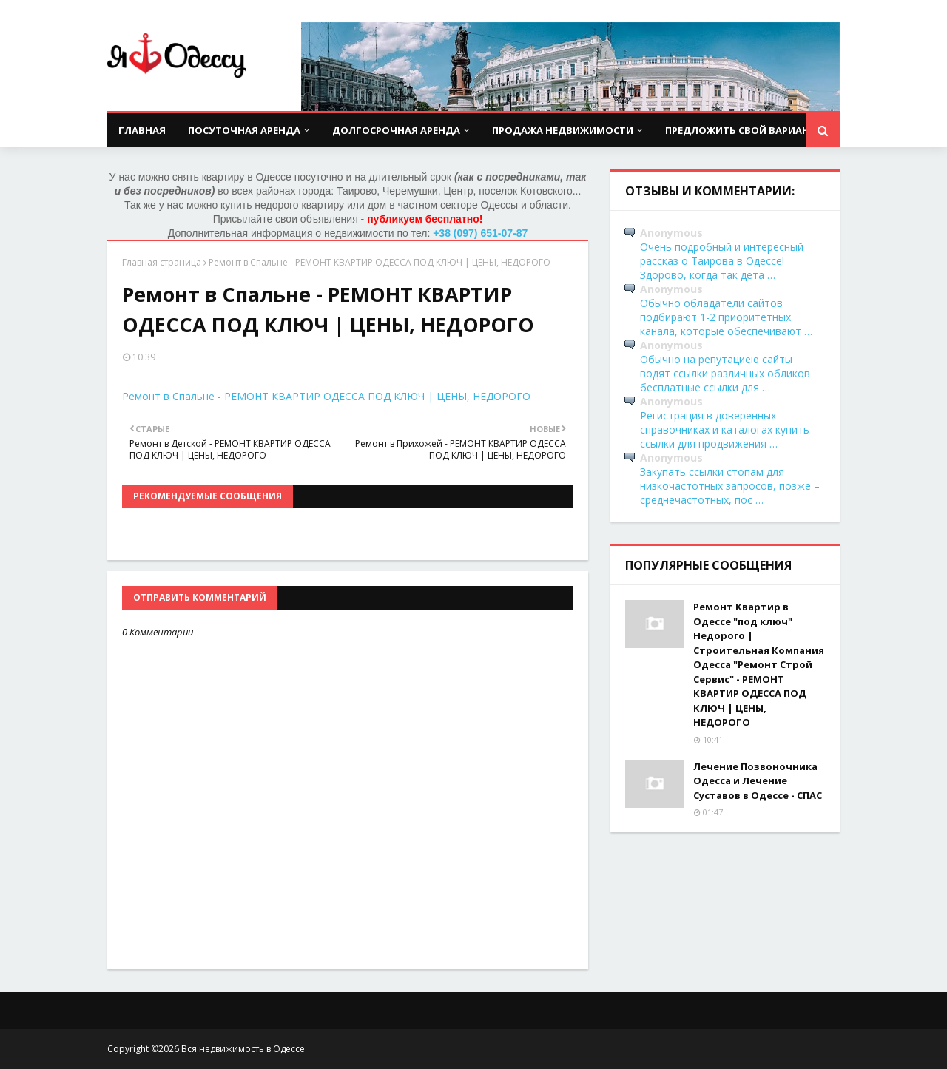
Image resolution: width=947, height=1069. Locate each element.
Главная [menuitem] (142, 130)
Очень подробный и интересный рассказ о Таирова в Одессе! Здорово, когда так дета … (721, 261)
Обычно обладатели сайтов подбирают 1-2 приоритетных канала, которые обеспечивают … (726, 317)
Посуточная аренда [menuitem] (244, 130)
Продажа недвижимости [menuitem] (562, 130)
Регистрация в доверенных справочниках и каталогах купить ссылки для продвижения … (724, 429)
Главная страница (161, 262)
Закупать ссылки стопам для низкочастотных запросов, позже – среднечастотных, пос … (730, 486)
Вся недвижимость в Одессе (243, 1048)
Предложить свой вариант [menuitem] (740, 130)
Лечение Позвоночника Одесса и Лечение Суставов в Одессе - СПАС (757, 781)
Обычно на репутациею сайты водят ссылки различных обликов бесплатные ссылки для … (725, 373)
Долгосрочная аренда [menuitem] (396, 130)
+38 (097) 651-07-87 (480, 233)
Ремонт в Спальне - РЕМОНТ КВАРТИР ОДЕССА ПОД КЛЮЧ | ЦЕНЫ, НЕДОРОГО (326, 396)
